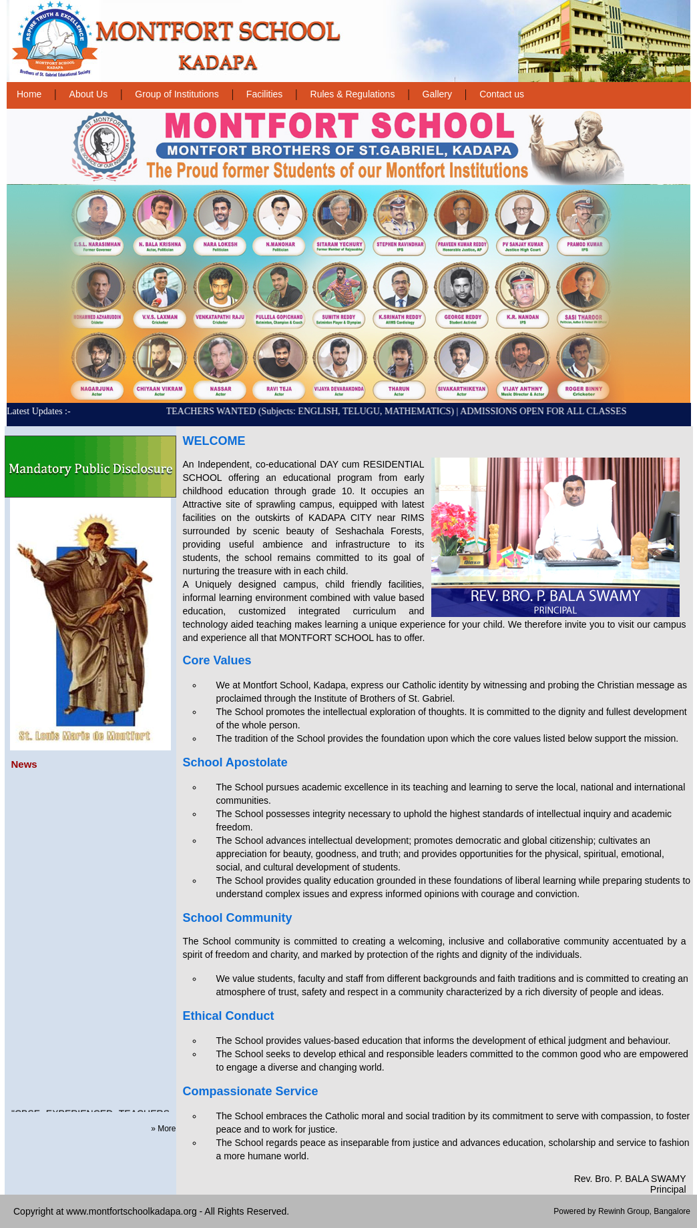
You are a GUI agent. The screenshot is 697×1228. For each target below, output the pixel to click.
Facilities (264, 94)
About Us (88, 94)
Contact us (501, 94)
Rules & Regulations (352, 94)
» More (163, 1128)
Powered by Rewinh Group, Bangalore (621, 1211)
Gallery (437, 94)
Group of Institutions (176, 94)
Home (29, 94)
